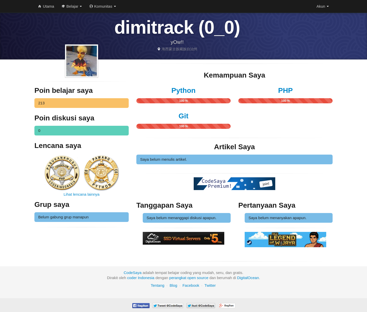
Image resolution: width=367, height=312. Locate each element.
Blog (173, 285)
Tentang (157, 285)
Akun (323, 6)
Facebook (190, 285)
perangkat (177, 278)
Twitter (210, 285)
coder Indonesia (140, 278)
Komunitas (102, 6)
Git (184, 116)
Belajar (72, 6)
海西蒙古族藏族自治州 (179, 49)
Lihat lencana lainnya (82, 194)
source (202, 278)
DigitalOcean (248, 278)
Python (184, 90)
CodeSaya (132, 272)
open (191, 278)
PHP (285, 90)
